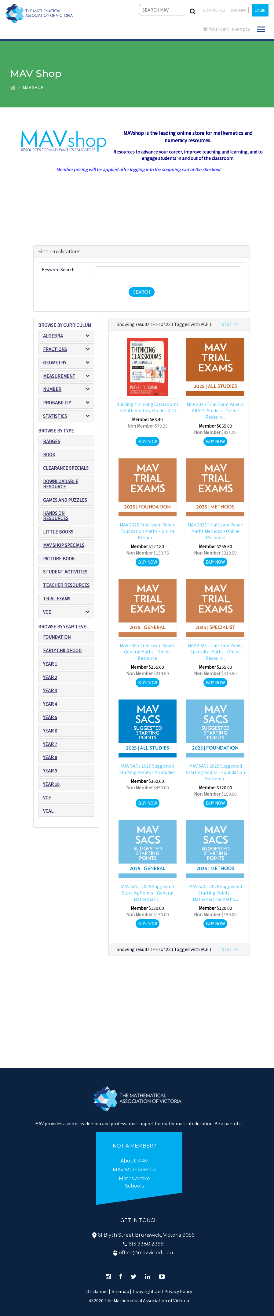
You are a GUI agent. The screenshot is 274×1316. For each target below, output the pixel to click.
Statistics (55, 416)
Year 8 (50, 757)
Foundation (57, 637)
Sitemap (120, 1291)
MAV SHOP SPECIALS (63, 545)
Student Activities (65, 572)
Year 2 (50, 677)
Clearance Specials (66, 468)
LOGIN (260, 10)
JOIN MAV (238, 10)
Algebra (53, 336)
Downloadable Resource (60, 484)
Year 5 (50, 717)
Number (52, 389)
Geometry (54, 363)
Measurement (59, 376)
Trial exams (56, 598)
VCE (47, 612)
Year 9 (50, 771)
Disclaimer (98, 1291)
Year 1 (50, 664)
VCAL (48, 811)
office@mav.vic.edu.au (146, 1253)
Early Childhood (62, 650)
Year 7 (50, 744)
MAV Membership (134, 1170)
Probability (57, 403)
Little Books (58, 532)
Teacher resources (66, 585)
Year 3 (50, 690)
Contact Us (214, 10)
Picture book (59, 558)
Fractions (55, 349)
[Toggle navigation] (261, 29)
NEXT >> (229, 324)
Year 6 (50, 731)
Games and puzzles (65, 500)
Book (49, 454)
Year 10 (51, 784)
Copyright (143, 1291)
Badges (51, 441)
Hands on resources (55, 515)
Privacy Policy (178, 1291)
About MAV (134, 1161)
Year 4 (50, 704)
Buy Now (147, 441)
